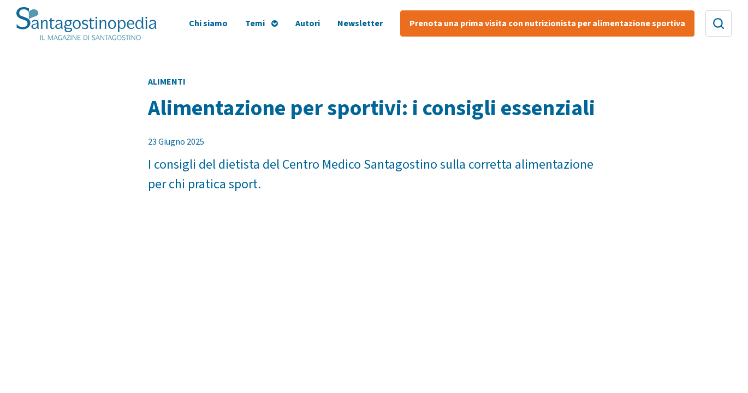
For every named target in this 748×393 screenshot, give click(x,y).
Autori (307, 23)
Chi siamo (208, 23)
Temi (255, 23)
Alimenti (167, 82)
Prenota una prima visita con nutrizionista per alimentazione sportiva (547, 23)
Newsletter (360, 23)
